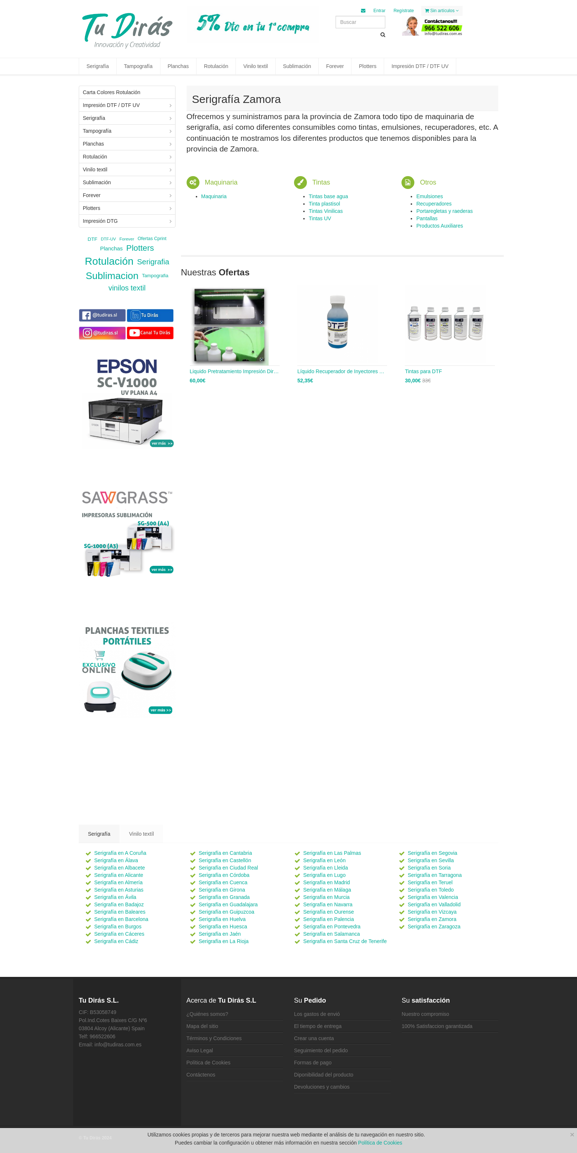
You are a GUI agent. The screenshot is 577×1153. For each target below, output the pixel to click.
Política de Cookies (209, 1062)
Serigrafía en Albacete (119, 868)
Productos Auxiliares (439, 226)
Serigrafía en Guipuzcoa (226, 912)
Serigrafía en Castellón (225, 860)
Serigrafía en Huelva (222, 919)
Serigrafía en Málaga (327, 890)
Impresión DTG (100, 221)
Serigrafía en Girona (222, 890)
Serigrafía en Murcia (326, 897)
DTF (92, 239)
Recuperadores (434, 204)
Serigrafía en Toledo (431, 890)
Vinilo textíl (141, 834)
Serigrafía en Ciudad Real (228, 868)
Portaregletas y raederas (444, 211)
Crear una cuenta (314, 1038)
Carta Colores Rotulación (111, 92)
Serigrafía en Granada (224, 897)
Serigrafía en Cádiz (116, 941)
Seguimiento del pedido (321, 1050)
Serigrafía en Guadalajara (228, 904)
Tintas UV (320, 218)
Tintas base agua (328, 196)
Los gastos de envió (317, 1014)
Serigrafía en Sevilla (431, 860)
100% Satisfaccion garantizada (437, 1026)
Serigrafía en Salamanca (331, 934)
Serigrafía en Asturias (119, 890)
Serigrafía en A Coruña (120, 853)
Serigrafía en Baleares (119, 912)
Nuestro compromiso (425, 1014)
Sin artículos (442, 10)
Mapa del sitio (202, 1026)
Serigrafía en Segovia (432, 853)
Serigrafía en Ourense (328, 912)
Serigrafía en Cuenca (223, 882)
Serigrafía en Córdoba (224, 875)
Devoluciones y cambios (322, 1087)
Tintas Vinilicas (326, 211)
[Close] (572, 1134)
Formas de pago (313, 1062)
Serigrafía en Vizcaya (432, 912)
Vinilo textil (255, 66)
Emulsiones (429, 196)
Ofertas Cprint (152, 238)
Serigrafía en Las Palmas (332, 853)
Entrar (380, 10)
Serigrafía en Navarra (328, 904)
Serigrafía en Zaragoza (434, 926)
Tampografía (138, 66)
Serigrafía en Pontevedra (332, 926)
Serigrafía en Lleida (325, 868)
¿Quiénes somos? (208, 1014)
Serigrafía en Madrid (326, 882)
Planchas (178, 66)
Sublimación (297, 66)
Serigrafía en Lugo (324, 875)
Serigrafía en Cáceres (119, 934)
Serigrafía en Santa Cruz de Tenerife (345, 941)
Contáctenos (201, 1075)
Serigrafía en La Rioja (223, 941)
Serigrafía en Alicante (118, 875)
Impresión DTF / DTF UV (420, 66)
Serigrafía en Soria (429, 868)
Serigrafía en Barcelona (121, 919)
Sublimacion (112, 275)
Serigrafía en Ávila (115, 897)
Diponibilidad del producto (323, 1075)
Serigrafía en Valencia (433, 897)
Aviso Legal (200, 1050)
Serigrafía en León (324, 860)
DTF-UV (108, 239)
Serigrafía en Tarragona (435, 875)
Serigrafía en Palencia (328, 919)
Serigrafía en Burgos (117, 926)
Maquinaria (214, 196)
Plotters (367, 66)
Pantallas (427, 218)
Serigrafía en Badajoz (119, 904)
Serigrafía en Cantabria (225, 853)
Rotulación (216, 66)
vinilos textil (127, 288)
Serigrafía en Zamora (432, 919)
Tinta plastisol (324, 204)
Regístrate (403, 10)
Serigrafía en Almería (118, 882)
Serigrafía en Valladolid (434, 904)
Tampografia (155, 275)
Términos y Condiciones (214, 1038)
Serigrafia (153, 261)
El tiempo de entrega (317, 1026)
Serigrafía (97, 66)
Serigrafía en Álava (116, 860)
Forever (335, 66)
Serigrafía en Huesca (223, 926)
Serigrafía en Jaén (220, 934)
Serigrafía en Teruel (430, 882)
